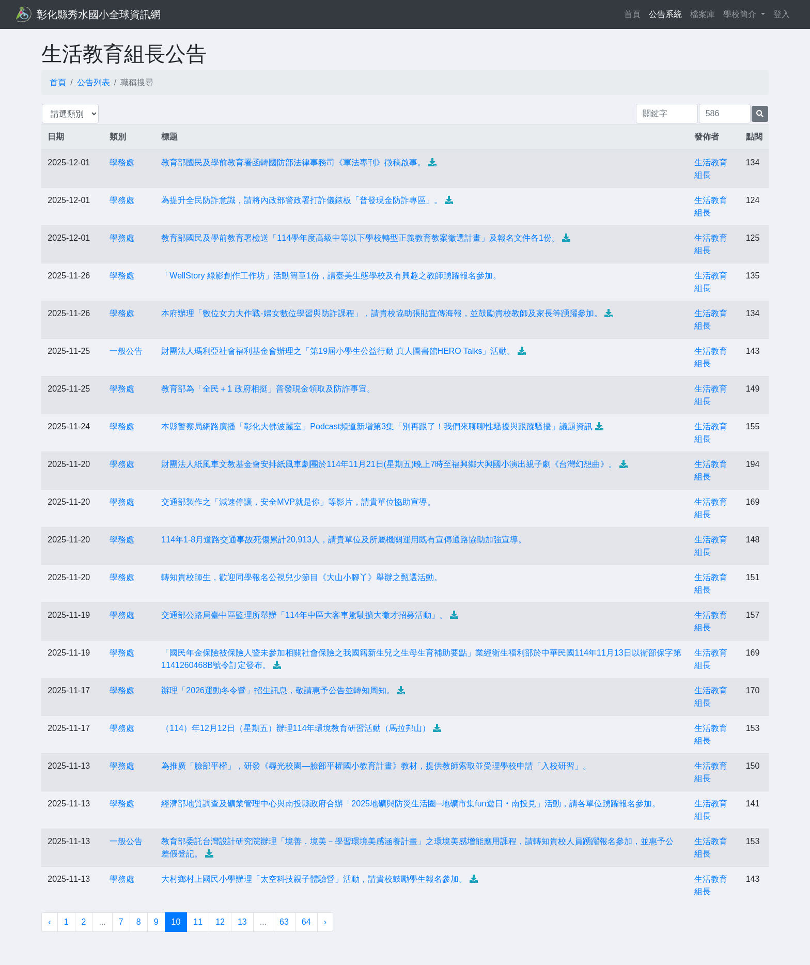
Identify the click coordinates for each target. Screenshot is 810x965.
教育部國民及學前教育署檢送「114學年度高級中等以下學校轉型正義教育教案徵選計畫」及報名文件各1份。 (360, 238)
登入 (781, 14)
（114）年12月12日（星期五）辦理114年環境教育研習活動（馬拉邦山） (295, 728)
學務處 (122, 162)
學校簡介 (740, 14)
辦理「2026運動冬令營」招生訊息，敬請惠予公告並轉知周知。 (278, 690)
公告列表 (93, 82)
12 (220, 921)
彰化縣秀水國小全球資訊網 (99, 14)
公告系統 (665, 14)
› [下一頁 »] (325, 921)
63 (284, 921)
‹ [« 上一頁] (49, 921)
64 (306, 921)
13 (242, 921)
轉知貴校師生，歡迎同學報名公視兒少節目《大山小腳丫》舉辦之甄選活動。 (301, 577)
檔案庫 (702, 14)
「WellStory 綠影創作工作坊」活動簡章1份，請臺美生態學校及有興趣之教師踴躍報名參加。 (331, 275)
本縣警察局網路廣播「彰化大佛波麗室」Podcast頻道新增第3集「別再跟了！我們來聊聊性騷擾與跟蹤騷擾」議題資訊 (377, 426)
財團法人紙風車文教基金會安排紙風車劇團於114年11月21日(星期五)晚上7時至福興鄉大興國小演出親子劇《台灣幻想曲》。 (389, 464)
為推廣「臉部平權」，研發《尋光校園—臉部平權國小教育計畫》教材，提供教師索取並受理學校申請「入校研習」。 (376, 765)
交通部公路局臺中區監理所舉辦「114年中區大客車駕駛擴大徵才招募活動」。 (304, 615)
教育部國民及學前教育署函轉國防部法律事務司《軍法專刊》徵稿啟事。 (293, 162)
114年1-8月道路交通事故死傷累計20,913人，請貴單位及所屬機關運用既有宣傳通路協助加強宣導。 (343, 539)
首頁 (634, 13)
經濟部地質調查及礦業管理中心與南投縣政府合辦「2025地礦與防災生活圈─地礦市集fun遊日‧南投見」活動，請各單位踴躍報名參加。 (410, 803)
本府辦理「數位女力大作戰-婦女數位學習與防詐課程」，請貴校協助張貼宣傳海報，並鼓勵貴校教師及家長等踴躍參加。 (381, 313)
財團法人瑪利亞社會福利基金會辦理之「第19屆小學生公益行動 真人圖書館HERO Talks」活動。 (338, 351)
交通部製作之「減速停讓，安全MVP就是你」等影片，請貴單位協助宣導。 (298, 501)
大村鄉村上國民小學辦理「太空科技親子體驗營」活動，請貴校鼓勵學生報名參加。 (314, 879)
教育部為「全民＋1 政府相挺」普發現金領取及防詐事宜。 (268, 388)
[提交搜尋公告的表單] (760, 114)
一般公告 (126, 351)
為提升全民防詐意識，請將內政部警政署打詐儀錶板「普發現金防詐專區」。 (301, 200)
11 (197, 921)
